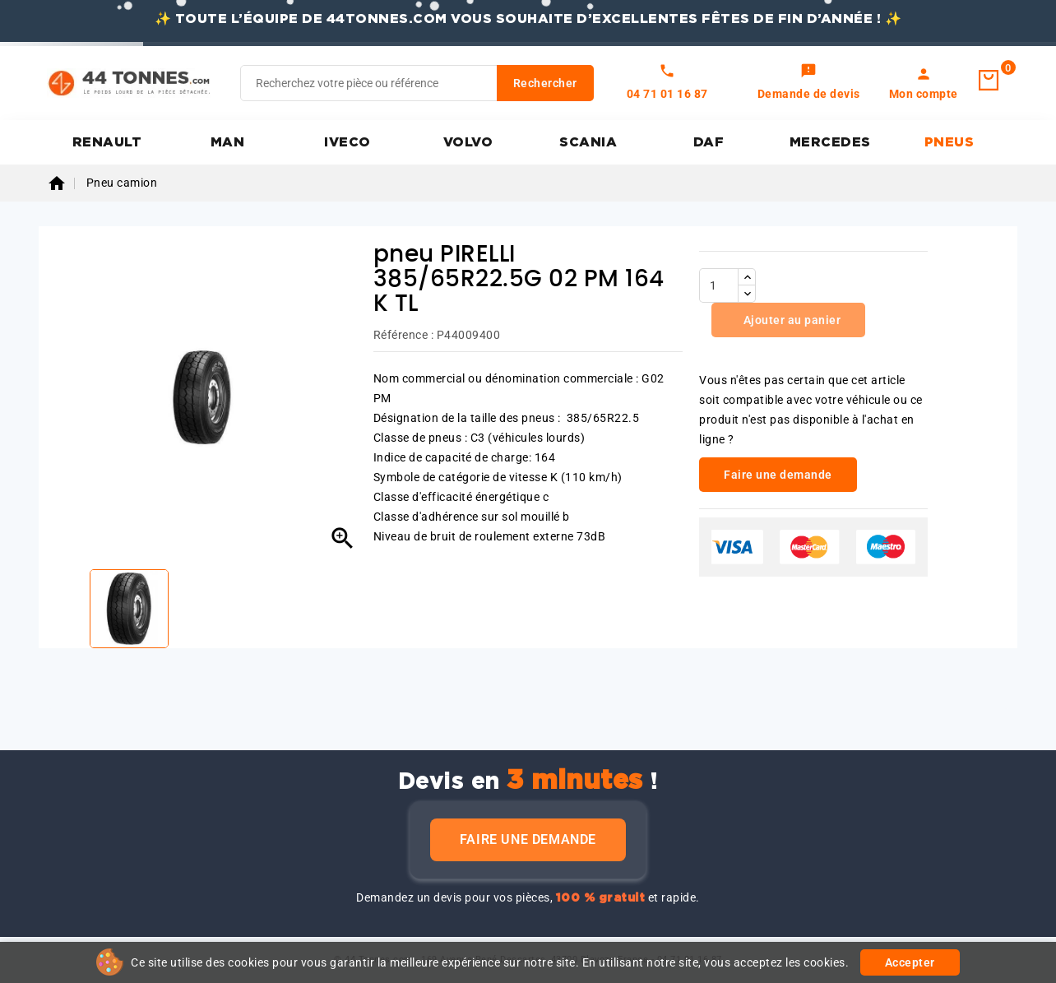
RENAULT (107, 142)
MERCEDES (830, 142)
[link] (808, 83)
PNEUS (949, 142)
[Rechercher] (417, 83)
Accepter (910, 962)
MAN (228, 142)
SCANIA (588, 142)
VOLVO (468, 142)
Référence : (403, 334)
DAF (709, 142)
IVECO (347, 142)
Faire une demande (528, 839)
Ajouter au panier (790, 320)
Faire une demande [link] (778, 474)
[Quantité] (719, 285)
